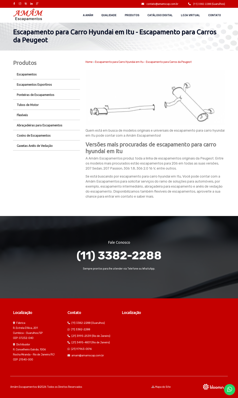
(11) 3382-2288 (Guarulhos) (206, 3)
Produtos (132, 15)
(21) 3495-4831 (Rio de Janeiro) (90, 342)
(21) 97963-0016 (81, 349)
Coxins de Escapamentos (34, 135)
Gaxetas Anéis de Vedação (35, 145)
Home (89, 62)
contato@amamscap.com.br (159, 3)
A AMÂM (88, 15)
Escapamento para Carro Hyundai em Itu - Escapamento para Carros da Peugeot (143, 62)
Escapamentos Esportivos (34, 84)
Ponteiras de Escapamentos (35, 94)
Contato (214, 15)
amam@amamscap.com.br (87, 355)
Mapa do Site (161, 387)
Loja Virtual (190, 15)
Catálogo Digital (160, 15)
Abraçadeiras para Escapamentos (39, 125)
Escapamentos (27, 74)
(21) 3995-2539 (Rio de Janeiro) (90, 336)
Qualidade (109, 15)
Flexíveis (22, 115)
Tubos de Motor (28, 105)
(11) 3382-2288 (119, 255)
